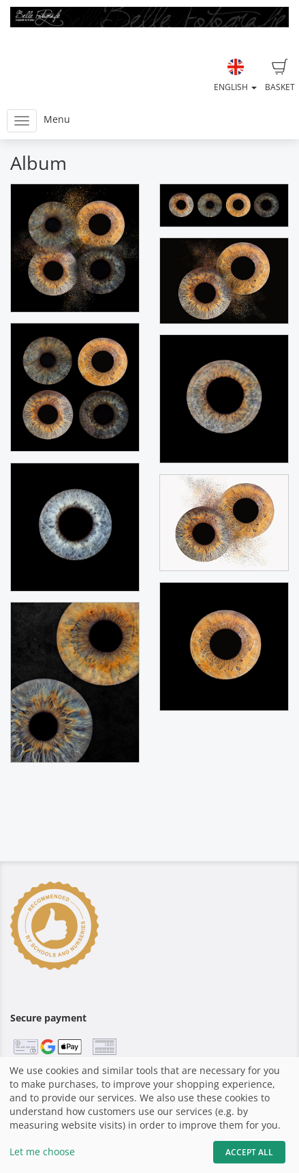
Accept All (249, 1152)
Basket (280, 76)
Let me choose (42, 1151)
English (235, 76)
